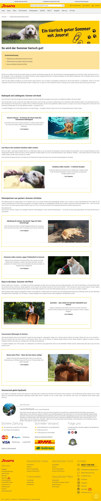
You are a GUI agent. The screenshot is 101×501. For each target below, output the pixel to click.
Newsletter (84, 489)
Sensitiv (29, 467)
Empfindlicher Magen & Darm (60, 482)
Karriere (4, 489)
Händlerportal (6, 486)
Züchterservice (6, 484)
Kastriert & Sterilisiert (33, 471)
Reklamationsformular (87, 473)
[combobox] (47, 5)
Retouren (4, 475)
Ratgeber (4, 469)
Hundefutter (30, 480)
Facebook (84, 479)
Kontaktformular (86, 476)
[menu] (50, 10)
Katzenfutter (30, 482)
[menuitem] (3, 11)
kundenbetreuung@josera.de (89, 469)
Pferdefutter (30, 484)
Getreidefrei (30, 464)
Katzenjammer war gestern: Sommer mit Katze (19, 61)
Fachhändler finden (76, 5)
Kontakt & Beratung (7, 471)
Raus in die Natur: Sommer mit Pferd (17, 64)
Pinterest (83, 486)
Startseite (4, 16)
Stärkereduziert (56, 484)
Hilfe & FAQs (5, 473)
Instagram (84, 483)
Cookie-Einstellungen (35, 499)
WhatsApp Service (86, 492)
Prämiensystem (6, 480)
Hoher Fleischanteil (32, 469)
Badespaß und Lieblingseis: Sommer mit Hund (19, 58)
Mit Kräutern (55, 486)
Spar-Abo (6, 478)
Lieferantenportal (7, 491)
